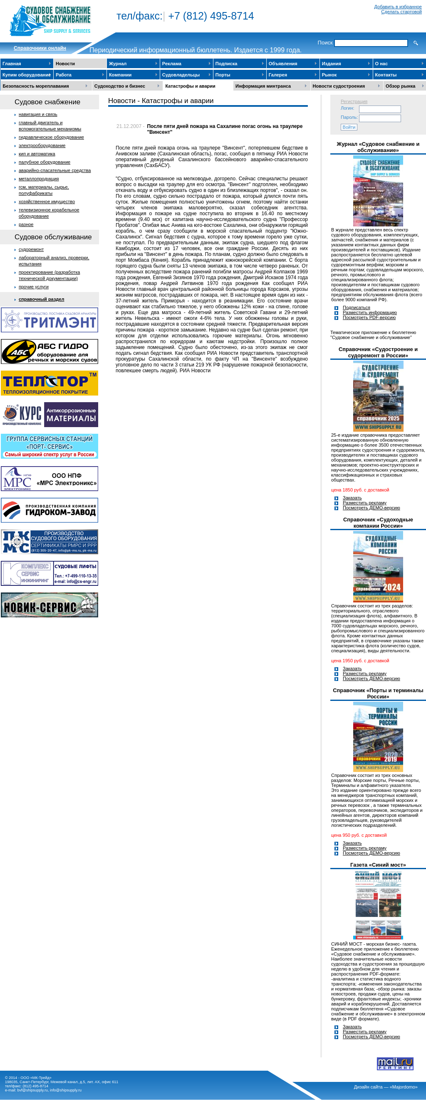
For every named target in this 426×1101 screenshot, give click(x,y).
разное (26, 224)
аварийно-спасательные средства (55, 170)
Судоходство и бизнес (119, 86)
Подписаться (356, 307)
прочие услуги (34, 286)
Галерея (278, 74)
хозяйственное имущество (47, 201)
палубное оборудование (44, 162)
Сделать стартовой (401, 11)
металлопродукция (39, 178)
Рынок (329, 74)
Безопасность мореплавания (36, 86)
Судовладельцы (181, 74)
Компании (120, 74)
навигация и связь (38, 114)
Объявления (283, 63)
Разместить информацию (370, 312)
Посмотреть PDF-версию (369, 317)
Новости (65, 63)
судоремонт (31, 249)
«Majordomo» (404, 1086)
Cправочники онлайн (40, 48)
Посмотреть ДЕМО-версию (371, 507)
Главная (11, 63)
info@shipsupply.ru (66, 1090)
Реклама (171, 63)
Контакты (386, 74)
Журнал (117, 63)
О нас (381, 63)
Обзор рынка (400, 86)
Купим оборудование (26, 74)
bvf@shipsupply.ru (32, 1090)
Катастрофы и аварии (190, 86)
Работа (64, 74)
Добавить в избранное (398, 6)
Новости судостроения (339, 86)
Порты (222, 74)
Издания (331, 63)
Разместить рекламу (364, 502)
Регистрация (354, 101)
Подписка (226, 63)
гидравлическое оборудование (51, 137)
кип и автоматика (37, 153)
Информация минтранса (263, 86)
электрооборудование (42, 145)
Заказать (352, 497)
